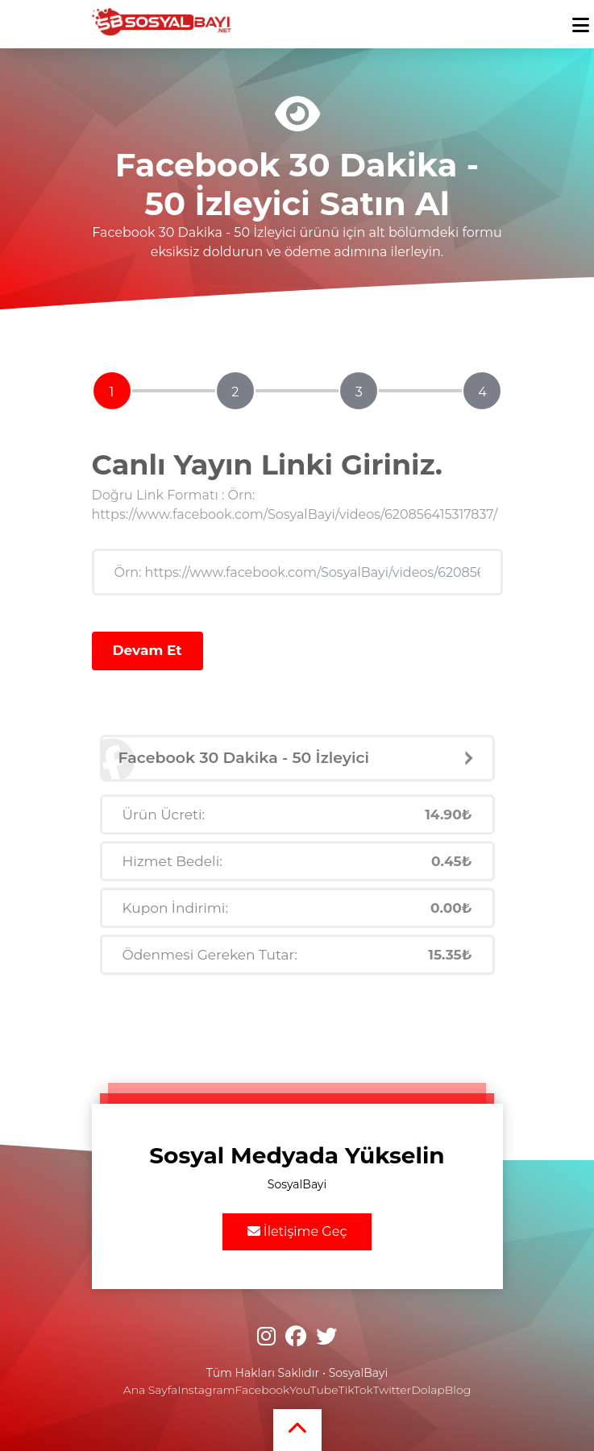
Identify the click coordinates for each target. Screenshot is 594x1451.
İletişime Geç (297, 1231)
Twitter (392, 1390)
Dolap (428, 1390)
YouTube (313, 1390)
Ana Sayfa (150, 1390)
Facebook (262, 1390)
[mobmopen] (580, 18)
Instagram (206, 1390)
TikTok (356, 1390)
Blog (458, 1390)
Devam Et (147, 650)
